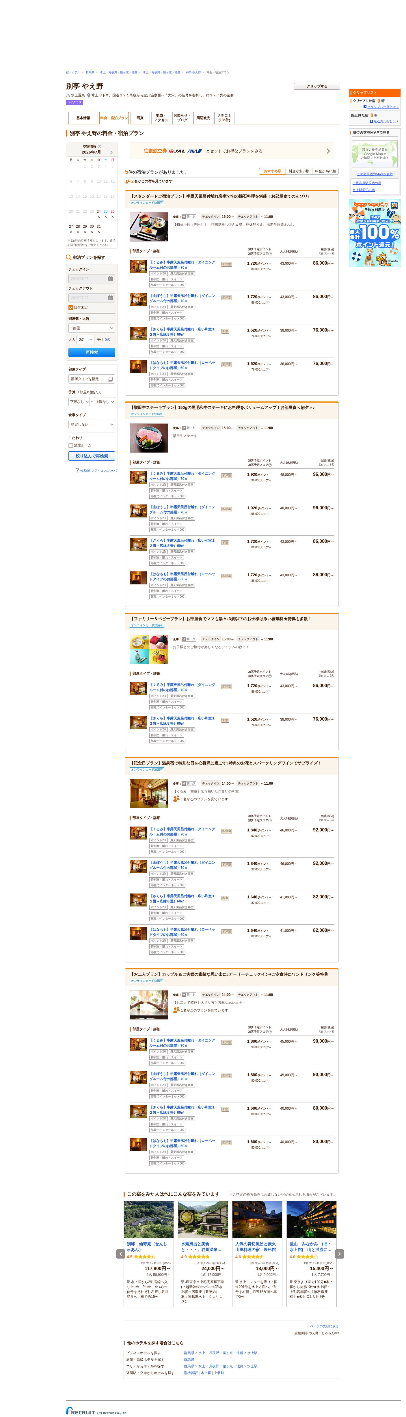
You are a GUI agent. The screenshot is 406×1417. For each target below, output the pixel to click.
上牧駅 (219, 1373)
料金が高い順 (325, 171)
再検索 (92, 352)
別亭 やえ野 (193, 72)
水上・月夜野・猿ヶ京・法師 (118, 72)
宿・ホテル (73, 72)
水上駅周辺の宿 (364, 190)
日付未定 (78, 307)
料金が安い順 (299, 171)
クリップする (317, 86)
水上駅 (252, 1353)
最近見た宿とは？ (386, 121)
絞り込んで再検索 (92, 456)
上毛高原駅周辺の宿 (367, 183)
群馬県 (90, 72)
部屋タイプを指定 (85, 379)
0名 (107, 340)
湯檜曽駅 (191, 1373)
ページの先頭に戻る (324, 1326)
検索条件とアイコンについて (96, 470)
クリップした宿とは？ (383, 107)
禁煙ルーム (79, 445)
